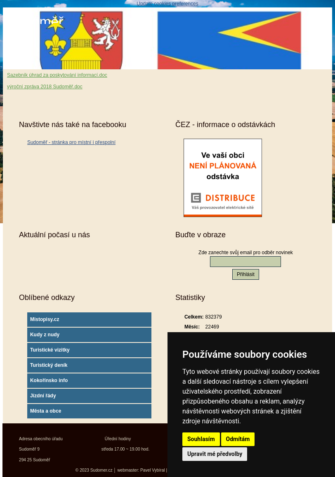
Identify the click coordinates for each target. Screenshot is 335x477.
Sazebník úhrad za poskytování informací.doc (57, 75)
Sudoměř (35, 21)
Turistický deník (48, 365)
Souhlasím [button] (201, 439)
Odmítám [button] (238, 439)
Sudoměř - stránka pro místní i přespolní (71, 142)
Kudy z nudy (44, 335)
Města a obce (45, 411)
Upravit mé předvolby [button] (214, 454)
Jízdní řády (43, 396)
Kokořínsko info (49, 380)
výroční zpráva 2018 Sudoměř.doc (45, 87)
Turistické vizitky (50, 350)
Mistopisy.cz (44, 319)
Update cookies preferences (167, 4)
